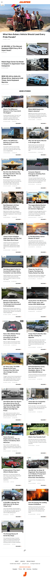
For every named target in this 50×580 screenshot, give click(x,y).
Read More (18, 123)
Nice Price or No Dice (32, 43)
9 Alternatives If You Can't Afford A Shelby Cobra (11, 471)
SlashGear (34, 569)
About (16, 561)
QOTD (29, 256)
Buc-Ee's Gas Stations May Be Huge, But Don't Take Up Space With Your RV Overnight (12, 174)
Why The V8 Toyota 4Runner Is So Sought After (37, 141)
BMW (29, 96)
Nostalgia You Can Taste (33, 192)
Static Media (17, 563)
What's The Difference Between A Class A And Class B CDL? (10, 142)
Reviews (5, 353)
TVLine (20, 569)
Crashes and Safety (32, 159)
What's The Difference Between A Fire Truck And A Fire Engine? (12, 111)
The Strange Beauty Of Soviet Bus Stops (10, 534)
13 (47, 256)
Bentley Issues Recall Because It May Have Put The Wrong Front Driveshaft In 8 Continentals (12, 303)
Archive (22, 561)
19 (47, 489)
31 (22, 256)
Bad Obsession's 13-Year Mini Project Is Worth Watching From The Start (11, 207)
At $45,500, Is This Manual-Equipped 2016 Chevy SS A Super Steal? (12, 48)
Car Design (6, 223)
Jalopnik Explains (7, 96)
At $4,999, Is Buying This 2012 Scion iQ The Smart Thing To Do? (11, 504)
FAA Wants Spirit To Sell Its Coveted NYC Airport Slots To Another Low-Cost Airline (12, 271)
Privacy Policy (31, 561)
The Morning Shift (7, 424)
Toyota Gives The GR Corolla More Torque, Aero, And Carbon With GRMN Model (37, 302)
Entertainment (6, 521)
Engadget (15, 569)
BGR (24, 569)
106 (47, 457)
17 (47, 127)
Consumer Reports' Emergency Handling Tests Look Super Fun (36, 173)
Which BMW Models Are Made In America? (36, 110)
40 (22, 321)
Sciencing (29, 569)
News (30, 74)
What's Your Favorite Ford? (37, 437)
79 (22, 489)
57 (22, 424)
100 (47, 424)
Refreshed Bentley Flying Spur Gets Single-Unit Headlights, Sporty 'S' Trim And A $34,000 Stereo (36, 369)
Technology (31, 59)
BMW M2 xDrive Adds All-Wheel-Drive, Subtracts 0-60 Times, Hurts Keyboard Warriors (12, 79)
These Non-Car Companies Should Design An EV (36, 402)
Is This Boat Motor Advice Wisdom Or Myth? (36, 237)
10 (22, 521)
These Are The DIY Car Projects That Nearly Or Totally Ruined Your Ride (36, 271)
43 (22, 353)
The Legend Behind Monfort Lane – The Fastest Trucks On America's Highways (37, 207)
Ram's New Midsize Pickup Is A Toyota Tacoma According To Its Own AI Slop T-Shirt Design (11, 336)
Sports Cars (6, 457)
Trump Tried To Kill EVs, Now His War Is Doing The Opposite (37, 335)
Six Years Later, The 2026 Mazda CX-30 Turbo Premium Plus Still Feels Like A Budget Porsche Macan (11, 370)
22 (22, 457)
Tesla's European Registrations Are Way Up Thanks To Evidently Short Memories (11, 439)
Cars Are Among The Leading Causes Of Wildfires (37, 503)
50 (47, 388)
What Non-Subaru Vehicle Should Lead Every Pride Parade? (24, 35)
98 (47, 321)
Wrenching (6, 192)
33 (22, 388)
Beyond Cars (6, 159)
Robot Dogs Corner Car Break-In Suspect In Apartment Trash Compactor (13, 64)
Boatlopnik (31, 223)
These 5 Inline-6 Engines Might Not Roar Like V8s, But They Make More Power (12, 238)
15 (47, 287)
